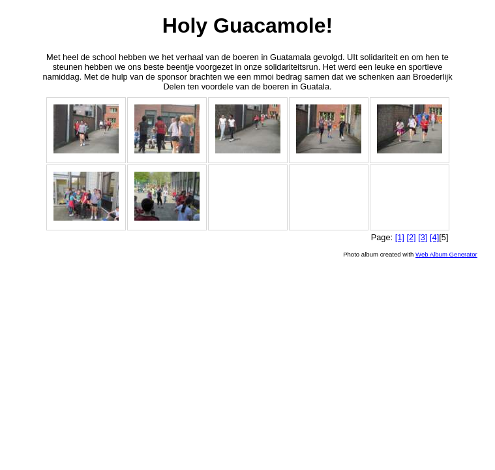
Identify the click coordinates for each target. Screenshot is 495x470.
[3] (422, 237)
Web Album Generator (446, 254)
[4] (434, 237)
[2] (410, 237)
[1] (399, 237)
